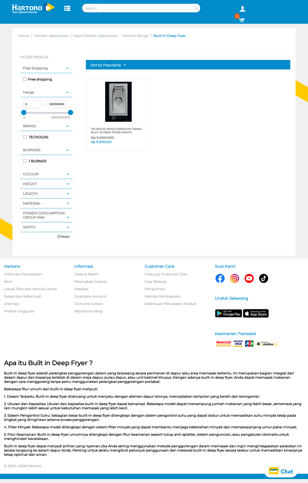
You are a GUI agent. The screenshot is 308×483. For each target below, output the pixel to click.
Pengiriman (154, 289)
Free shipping (37, 79)
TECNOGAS (35, 137)
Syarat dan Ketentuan (22, 296)
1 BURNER (34, 161)
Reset (65, 236)
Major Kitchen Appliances (95, 36)
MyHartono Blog (88, 311)
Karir (8, 281)
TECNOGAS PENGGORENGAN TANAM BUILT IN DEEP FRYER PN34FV (116, 130)
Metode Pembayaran (162, 296)
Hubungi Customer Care (165, 274)
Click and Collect (88, 304)
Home (23, 36)
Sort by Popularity (108, 65)
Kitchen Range (135, 36)
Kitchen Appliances (51, 36)
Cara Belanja (155, 281)
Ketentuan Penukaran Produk (170, 304)
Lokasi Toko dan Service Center (30, 289)
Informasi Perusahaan (23, 274)
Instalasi (81, 289)
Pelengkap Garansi (90, 281)
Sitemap (11, 304)
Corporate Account (90, 296)
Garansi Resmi (86, 274)
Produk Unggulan (19, 311)
